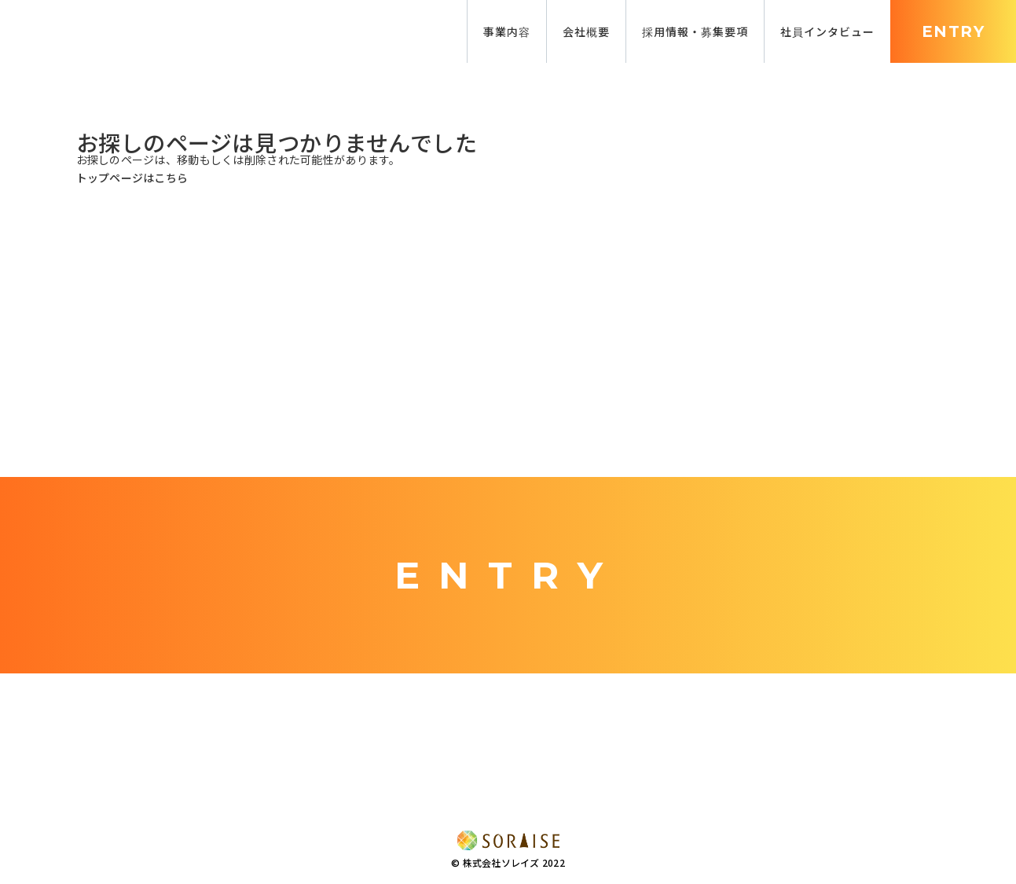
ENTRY (953, 31)
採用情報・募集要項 (695, 31)
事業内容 (506, 31)
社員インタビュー (827, 31)
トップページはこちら (132, 177)
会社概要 (586, 31)
